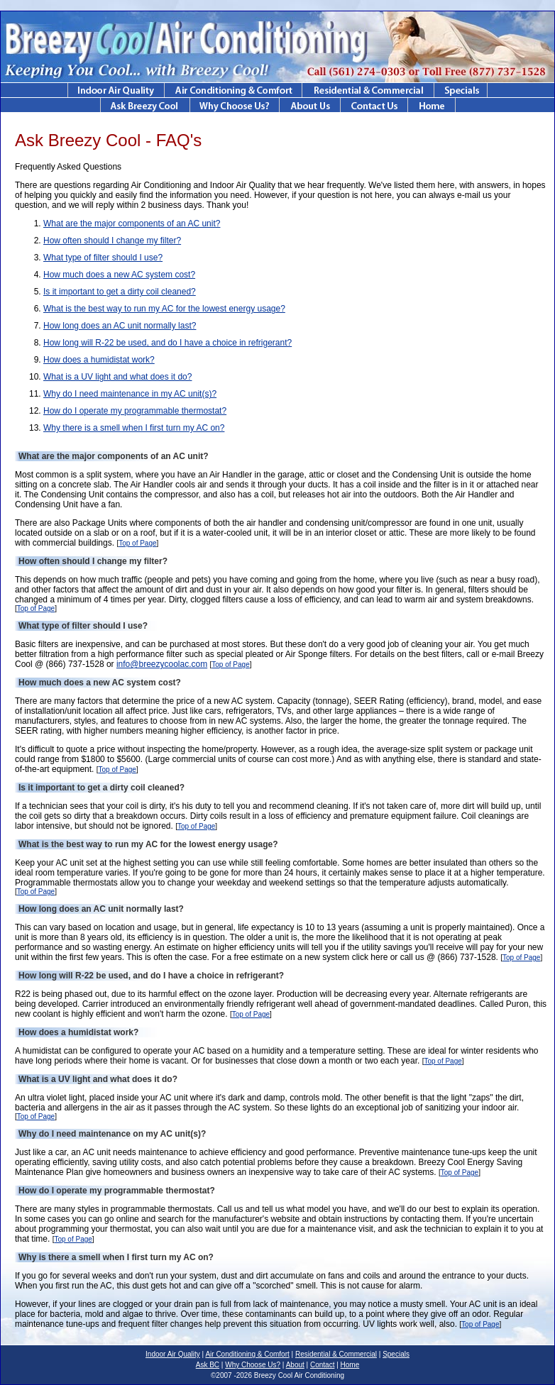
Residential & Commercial (336, 1354)
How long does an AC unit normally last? (119, 326)
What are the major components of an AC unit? (131, 223)
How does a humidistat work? (99, 360)
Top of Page (137, 543)
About (295, 1365)
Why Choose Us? (252, 1365)
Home (350, 1365)
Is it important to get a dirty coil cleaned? (119, 292)
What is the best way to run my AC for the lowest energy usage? (164, 309)
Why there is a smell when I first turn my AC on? (133, 428)
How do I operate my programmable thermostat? (134, 411)
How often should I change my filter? (112, 240)
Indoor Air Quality (172, 1354)
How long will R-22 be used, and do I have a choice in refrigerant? (167, 343)
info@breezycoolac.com (161, 664)
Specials (396, 1354)
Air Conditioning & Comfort (247, 1354)
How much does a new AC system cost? (119, 275)
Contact (322, 1365)
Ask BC (207, 1365)
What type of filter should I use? (103, 258)
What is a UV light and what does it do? (117, 377)
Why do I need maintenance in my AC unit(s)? (129, 394)
